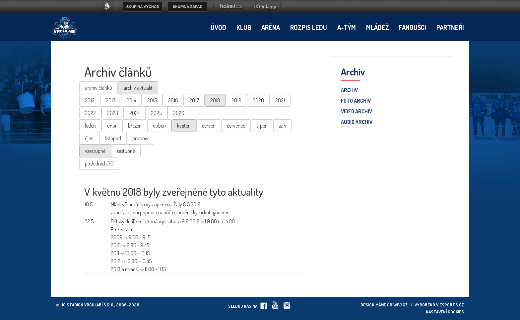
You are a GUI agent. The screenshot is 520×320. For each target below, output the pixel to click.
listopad (113, 138)
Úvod (218, 27)
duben (159, 125)
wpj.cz (400, 304)
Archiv (349, 90)
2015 (152, 100)
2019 (236, 100)
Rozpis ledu (308, 27)
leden (90, 125)
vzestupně (95, 151)
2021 (280, 100)
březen (135, 125)
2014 (131, 100)
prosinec (141, 138)
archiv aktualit (138, 87)
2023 (112, 113)
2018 (215, 100)
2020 (258, 100)
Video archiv (356, 112)
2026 (178, 113)
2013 (110, 100)
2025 (156, 113)
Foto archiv (356, 101)
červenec (236, 125)
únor (112, 125)
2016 (173, 100)
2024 (134, 113)
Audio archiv (356, 122)
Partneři (450, 27)
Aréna (270, 27)
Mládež (377, 27)
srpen (262, 125)
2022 (90, 113)
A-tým (346, 27)
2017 (194, 100)
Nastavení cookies (445, 311)
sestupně (126, 151)
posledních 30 (99, 163)
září (282, 125)
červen (209, 125)
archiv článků (98, 87)
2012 (90, 100)
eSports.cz (451, 304)
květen (184, 125)
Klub (243, 27)
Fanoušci (412, 27)
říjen (89, 138)
